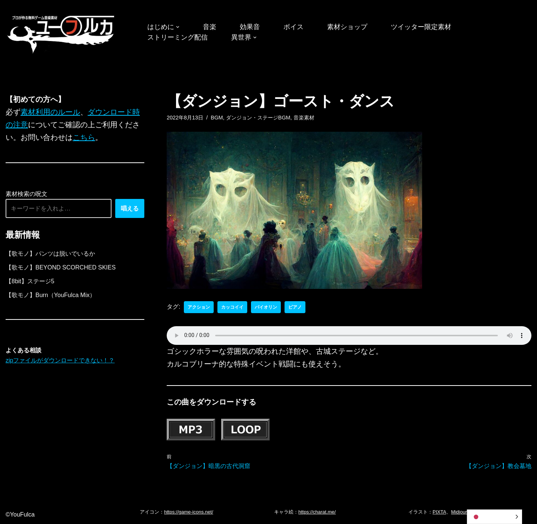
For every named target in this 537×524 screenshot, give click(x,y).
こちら (84, 137)
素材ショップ (347, 27)
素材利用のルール (50, 112)
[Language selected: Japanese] (494, 516)
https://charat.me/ (317, 512)
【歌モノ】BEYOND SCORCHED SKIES (61, 267)
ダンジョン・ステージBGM (258, 118)
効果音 (250, 27)
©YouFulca (20, 514)
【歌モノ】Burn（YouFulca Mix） (50, 295)
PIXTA (439, 512)
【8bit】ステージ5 (30, 281)
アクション (199, 307)
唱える (130, 208)
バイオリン (266, 307)
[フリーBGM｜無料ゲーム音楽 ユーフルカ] (61, 33)
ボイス (293, 27)
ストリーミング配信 (177, 37)
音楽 (209, 27)
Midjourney (463, 512)
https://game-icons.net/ (188, 512)
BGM (217, 118)
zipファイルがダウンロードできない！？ (60, 360)
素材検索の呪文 (26, 194)
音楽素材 (303, 118)
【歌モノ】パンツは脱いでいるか (50, 253)
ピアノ (295, 307)
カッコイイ (232, 307)
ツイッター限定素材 (421, 27)
